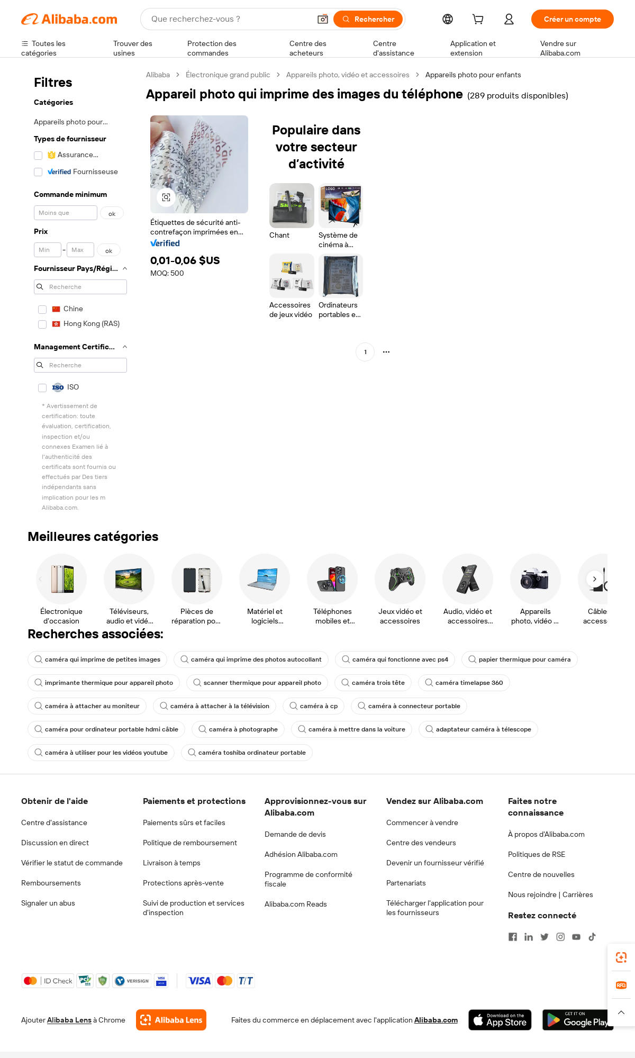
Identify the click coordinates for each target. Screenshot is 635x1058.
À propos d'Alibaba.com (546, 834)
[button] (322, 19)
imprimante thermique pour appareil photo (103, 683)
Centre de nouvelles (541, 874)
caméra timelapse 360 (464, 683)
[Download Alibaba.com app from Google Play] (578, 1019)
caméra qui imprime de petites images (97, 659)
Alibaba (158, 74)
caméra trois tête (373, 683)
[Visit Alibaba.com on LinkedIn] (528, 937)
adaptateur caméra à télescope (478, 729)
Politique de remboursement (190, 842)
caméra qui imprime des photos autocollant (251, 659)
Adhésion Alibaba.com (301, 854)
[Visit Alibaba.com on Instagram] (560, 937)
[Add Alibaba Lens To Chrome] (171, 1019)
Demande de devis (295, 834)
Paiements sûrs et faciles (184, 822)
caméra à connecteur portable (409, 706)
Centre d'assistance (54, 822)
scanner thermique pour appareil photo (257, 683)
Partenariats (406, 883)
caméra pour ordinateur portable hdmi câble (106, 729)
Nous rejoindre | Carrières (550, 894)
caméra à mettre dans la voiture (351, 729)
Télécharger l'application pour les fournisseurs (435, 908)
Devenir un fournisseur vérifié (435, 862)
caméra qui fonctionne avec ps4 (395, 659)
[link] (621, 957)
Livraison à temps (172, 862)
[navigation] (80, 292)
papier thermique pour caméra (519, 659)
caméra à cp (313, 706)
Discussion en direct (55, 842)
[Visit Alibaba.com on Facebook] (513, 937)
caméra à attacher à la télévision (214, 706)
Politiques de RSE (536, 854)
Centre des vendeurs (421, 842)
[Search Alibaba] (229, 19)
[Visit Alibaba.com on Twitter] (544, 937)
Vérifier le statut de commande (72, 862)
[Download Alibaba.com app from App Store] (500, 1019)
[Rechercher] (368, 19)
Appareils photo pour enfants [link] (473, 74)
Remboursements (51, 883)
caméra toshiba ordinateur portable (247, 752)
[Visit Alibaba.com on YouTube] (576, 937)
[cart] (480, 20)
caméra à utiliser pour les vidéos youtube (101, 752)
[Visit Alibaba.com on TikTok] (592, 937)
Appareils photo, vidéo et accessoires (348, 74)
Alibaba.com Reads (296, 904)
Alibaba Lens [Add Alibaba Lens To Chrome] (69, 1020)
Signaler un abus (48, 903)
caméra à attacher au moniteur (87, 706)
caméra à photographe (238, 729)
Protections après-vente (183, 883)
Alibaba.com (436, 1020)
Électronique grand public (228, 74)
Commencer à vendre (422, 822)
